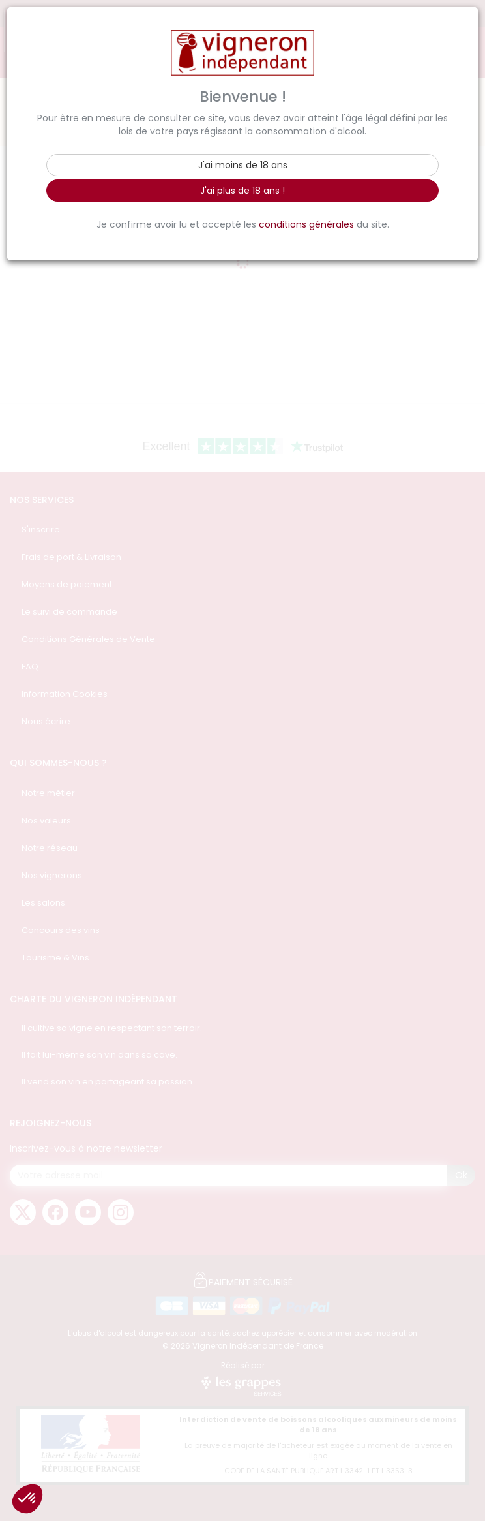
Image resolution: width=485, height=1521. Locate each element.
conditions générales (306, 224)
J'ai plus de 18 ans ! (242, 190)
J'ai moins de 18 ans (242, 165)
